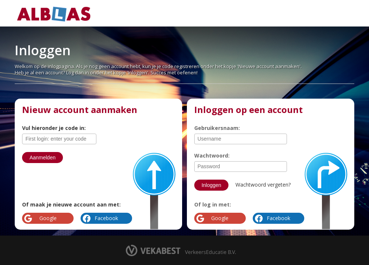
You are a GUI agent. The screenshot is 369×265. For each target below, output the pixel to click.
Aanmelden (42, 157)
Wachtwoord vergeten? (263, 184)
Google (219, 218)
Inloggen (211, 185)
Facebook (278, 218)
